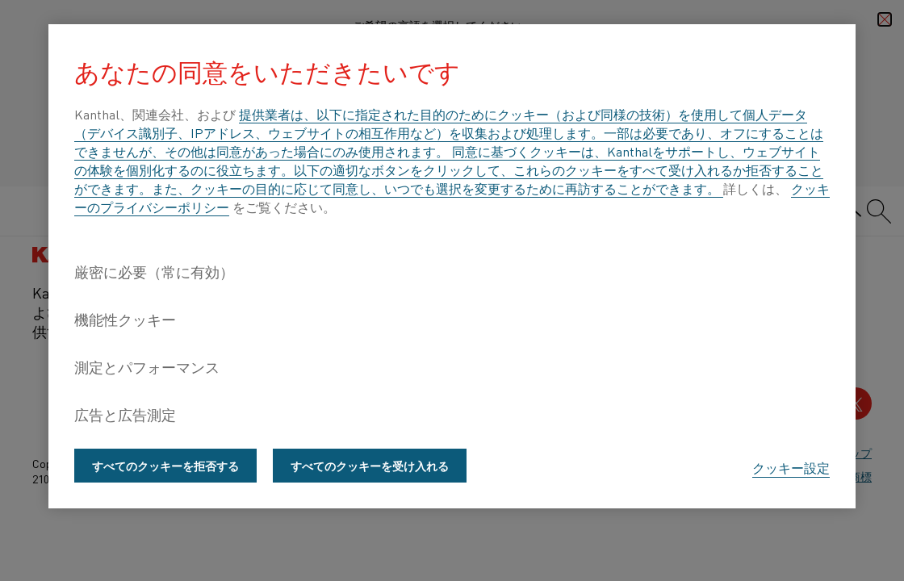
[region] (452, 266)
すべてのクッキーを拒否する (165, 466)
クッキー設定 (791, 467)
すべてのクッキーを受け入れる (370, 466)
